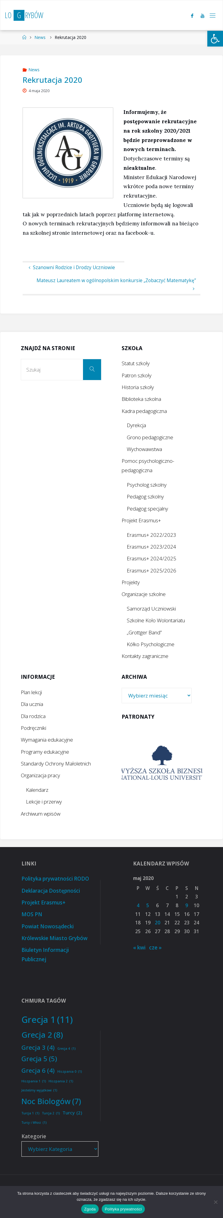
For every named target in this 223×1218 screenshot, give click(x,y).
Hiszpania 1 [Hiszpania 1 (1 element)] (33, 1081)
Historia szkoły (138, 387)
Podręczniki (33, 727)
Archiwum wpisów (40, 813)
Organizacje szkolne (144, 594)
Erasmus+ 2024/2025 (151, 558)
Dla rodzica (33, 716)
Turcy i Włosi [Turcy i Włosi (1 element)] (33, 1123)
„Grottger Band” (144, 632)
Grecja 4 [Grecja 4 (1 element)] (66, 1049)
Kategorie (33, 1136)
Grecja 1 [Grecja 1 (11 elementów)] (47, 1020)
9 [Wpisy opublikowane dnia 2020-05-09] (186, 905)
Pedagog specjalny (147, 508)
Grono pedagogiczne (150, 437)
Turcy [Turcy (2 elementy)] (72, 1113)
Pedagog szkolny (145, 496)
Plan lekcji (31, 692)
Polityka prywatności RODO (55, 878)
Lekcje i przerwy (44, 801)
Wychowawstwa (144, 449)
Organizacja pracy (40, 775)
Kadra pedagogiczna (144, 411)
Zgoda (90, 1209)
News (40, 37)
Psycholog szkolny (147, 484)
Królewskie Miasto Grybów (54, 938)
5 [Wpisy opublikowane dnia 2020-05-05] (147, 905)
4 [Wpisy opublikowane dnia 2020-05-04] (138, 905)
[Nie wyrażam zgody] (215, 1202)
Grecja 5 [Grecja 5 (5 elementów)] (39, 1059)
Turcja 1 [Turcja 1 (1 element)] (30, 1113)
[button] (215, 39)
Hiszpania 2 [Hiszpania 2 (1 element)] (61, 1081)
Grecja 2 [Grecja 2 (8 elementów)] (42, 1035)
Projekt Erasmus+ (141, 520)
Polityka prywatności (123, 1209)
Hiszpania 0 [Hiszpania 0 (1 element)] (69, 1072)
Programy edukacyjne (45, 751)
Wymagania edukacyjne (47, 739)
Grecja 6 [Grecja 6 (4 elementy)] (38, 1070)
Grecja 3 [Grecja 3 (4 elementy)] (38, 1047)
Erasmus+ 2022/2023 (151, 534)
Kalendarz (37, 789)
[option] (162, 762)
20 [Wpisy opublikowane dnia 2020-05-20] (157, 923)
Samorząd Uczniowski (151, 608)
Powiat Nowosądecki (47, 926)
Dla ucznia (32, 704)
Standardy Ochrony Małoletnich (56, 763)
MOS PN (31, 914)
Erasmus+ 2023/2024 (151, 546)
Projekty (131, 582)
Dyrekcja (136, 425)
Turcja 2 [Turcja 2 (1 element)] (51, 1113)
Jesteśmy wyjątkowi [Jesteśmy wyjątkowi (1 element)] (39, 1090)
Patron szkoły (136, 375)
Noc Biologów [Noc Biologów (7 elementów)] (51, 1101)
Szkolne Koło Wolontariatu (156, 620)
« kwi (139, 947)
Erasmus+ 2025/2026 (151, 570)
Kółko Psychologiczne (150, 644)
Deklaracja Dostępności (50, 890)
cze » (155, 947)
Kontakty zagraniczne (145, 655)
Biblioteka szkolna (141, 398)
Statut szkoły (136, 363)
